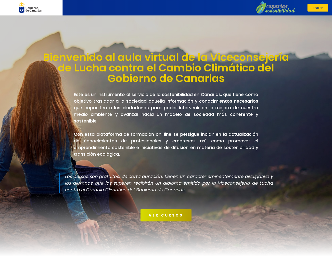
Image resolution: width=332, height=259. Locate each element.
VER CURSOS (166, 215)
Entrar (318, 7)
